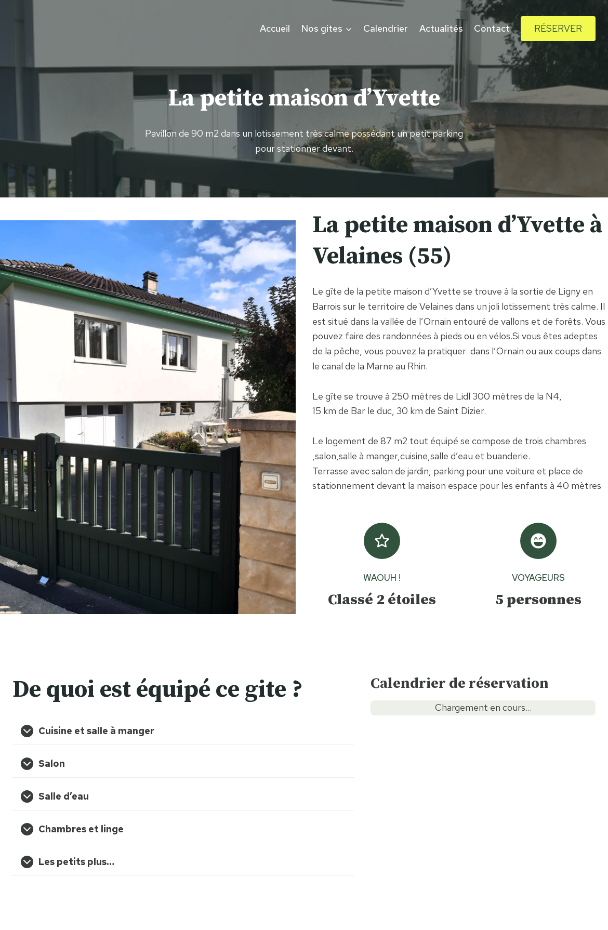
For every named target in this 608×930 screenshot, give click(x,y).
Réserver (558, 28)
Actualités (441, 28)
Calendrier (385, 28)
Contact (492, 28)
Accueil (275, 28)
